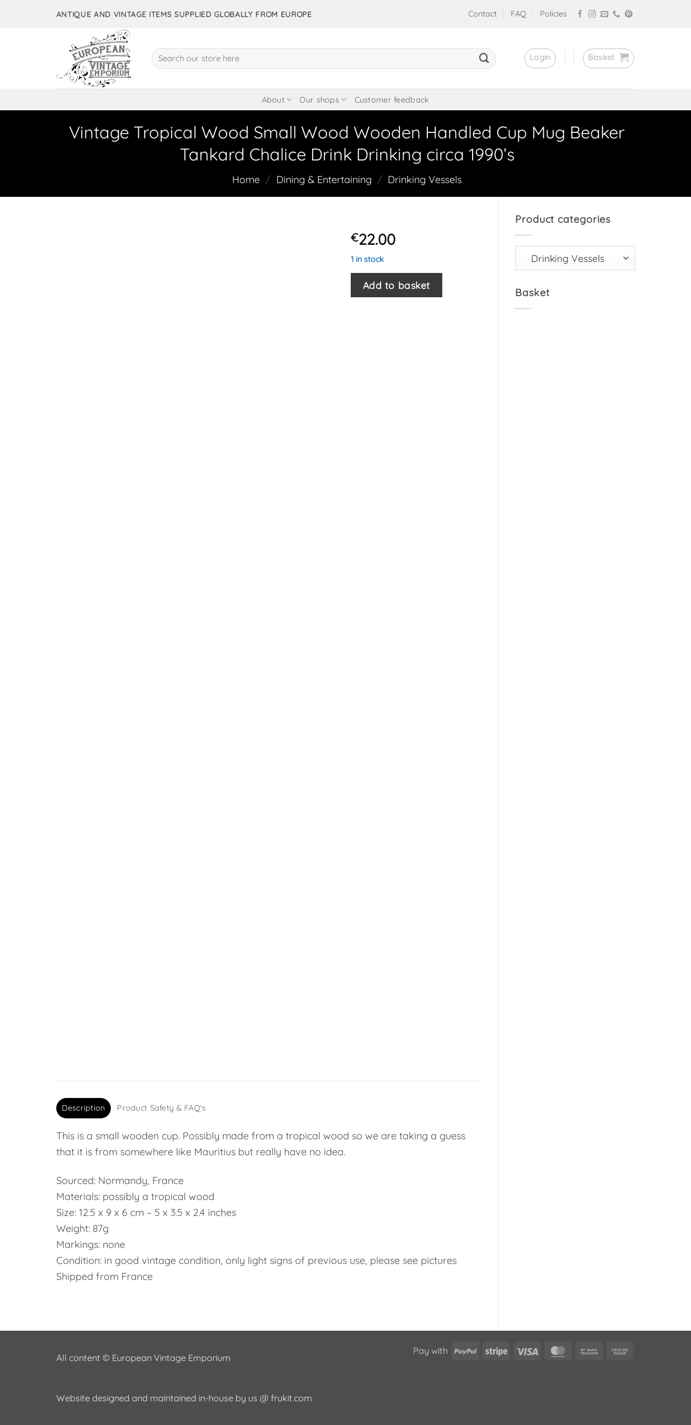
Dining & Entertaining (324, 179)
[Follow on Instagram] (592, 14)
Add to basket (396, 285)
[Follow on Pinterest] (629, 14)
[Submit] (484, 58)
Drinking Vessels (425, 179)
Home (246, 179)
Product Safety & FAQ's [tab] (161, 1108)
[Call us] (616, 14)
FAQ (518, 14)
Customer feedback (392, 100)
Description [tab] (83, 1108)
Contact (482, 14)
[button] (540, 58)
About (277, 99)
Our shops (322, 99)
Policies (553, 14)
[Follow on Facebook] (580, 14)
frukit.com (291, 1397)
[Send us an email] (604, 14)
